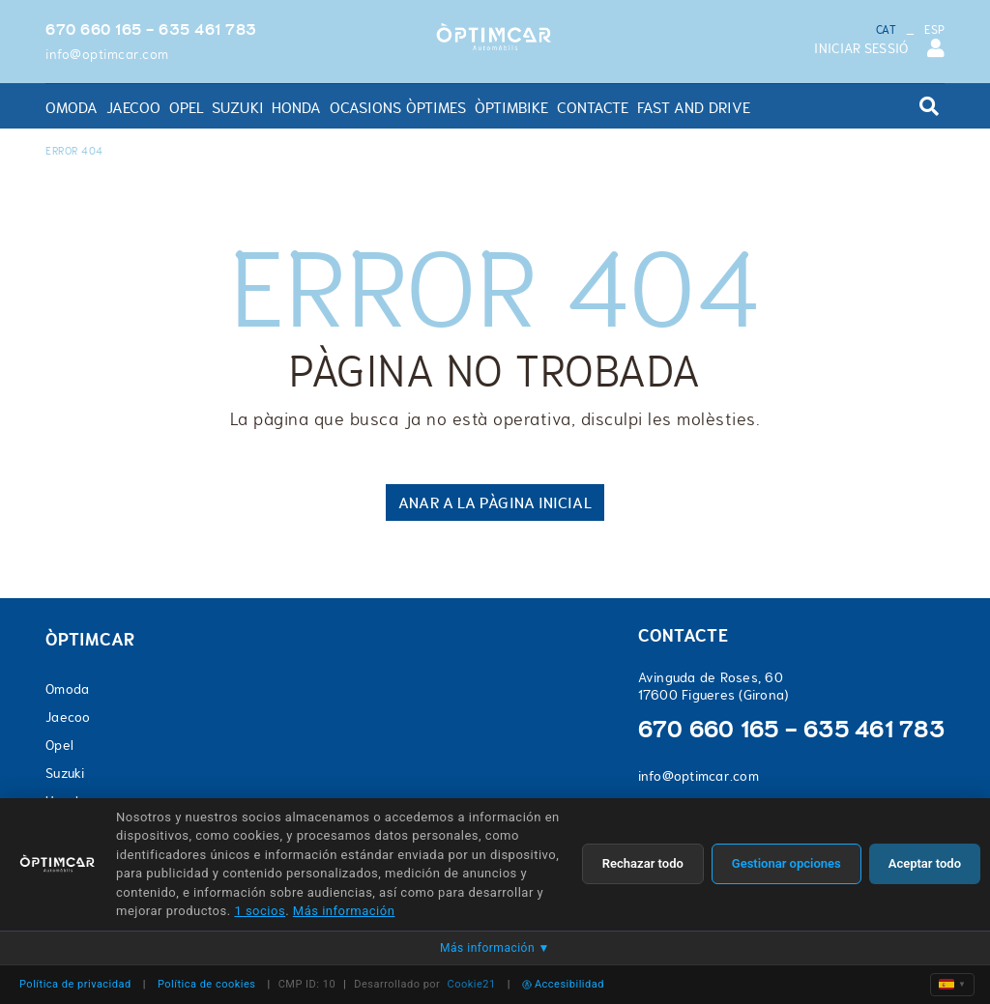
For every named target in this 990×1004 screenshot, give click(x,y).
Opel (59, 745)
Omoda (67, 689)
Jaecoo (68, 717)
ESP (934, 30)
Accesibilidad (563, 984)
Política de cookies (207, 984)
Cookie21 (472, 984)
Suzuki (65, 773)
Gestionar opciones (786, 863)
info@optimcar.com (107, 54)
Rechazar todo (643, 863)
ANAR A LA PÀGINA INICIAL (494, 502)
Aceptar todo (924, 863)
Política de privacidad (75, 984)
